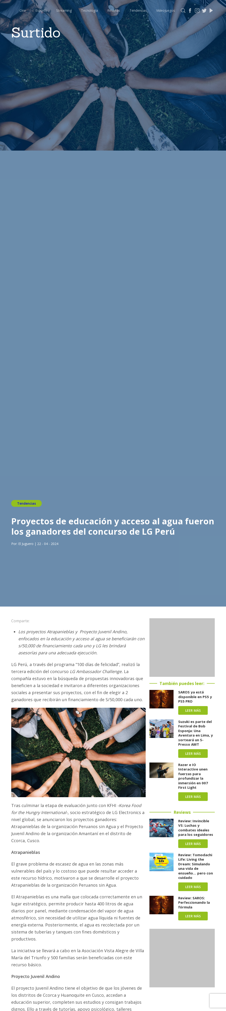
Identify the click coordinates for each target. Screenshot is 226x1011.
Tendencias (138, 10)
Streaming (64, 10)
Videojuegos (165, 10)
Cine (22, 10)
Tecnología (89, 10)
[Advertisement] (182, 647)
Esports (41, 10)
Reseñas (113, 10)
